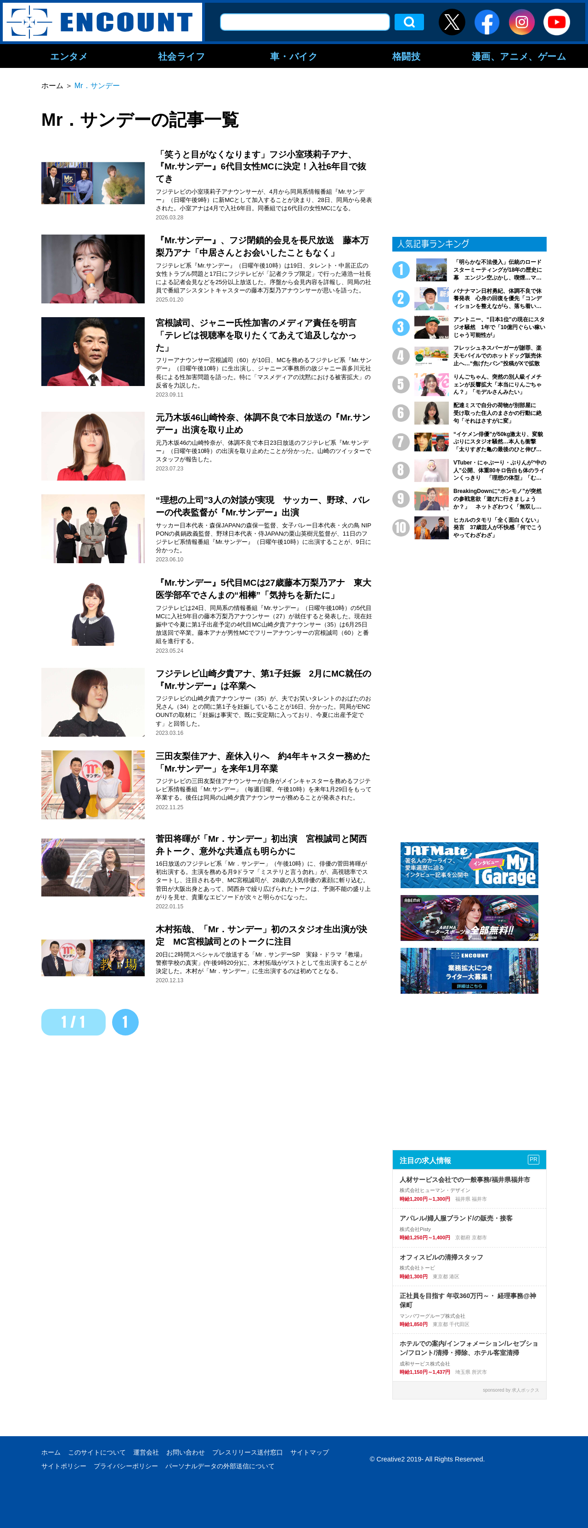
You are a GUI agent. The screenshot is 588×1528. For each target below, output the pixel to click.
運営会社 (146, 1452)
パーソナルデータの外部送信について (220, 1466)
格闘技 (406, 56)
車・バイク (293, 56)
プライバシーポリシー (126, 1466)
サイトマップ (309, 1452)
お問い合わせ (185, 1452)
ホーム (51, 1452)
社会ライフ (181, 56)
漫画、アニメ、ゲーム (519, 56)
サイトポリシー (63, 1466)
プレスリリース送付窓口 (247, 1452)
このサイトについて (97, 1452)
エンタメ (69, 56)
